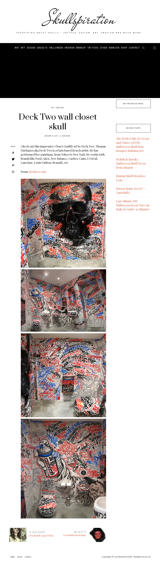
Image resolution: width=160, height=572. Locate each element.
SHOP (124, 47)
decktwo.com (37, 172)
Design (31, 47)
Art (17, 47)
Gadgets (42, 47)
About (19, 556)
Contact (134, 47)
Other (104, 47)
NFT (23, 47)
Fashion (70, 47)
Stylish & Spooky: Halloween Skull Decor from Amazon (131, 163)
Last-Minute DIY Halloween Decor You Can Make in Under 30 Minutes (133, 205)
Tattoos (92, 47)
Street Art (60, 108)
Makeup (81, 47)
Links (12, 556)
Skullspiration (80, 19)
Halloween (56, 47)
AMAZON (114, 47)
